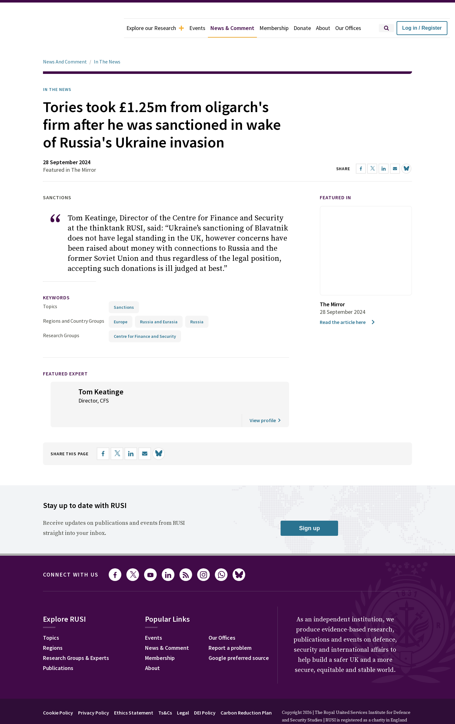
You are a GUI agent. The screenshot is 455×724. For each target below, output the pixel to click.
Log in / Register (422, 28)
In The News (107, 44)
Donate (302, 28)
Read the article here (348, 304)
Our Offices (348, 28)
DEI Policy (204, 695)
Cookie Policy (58, 695)
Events (197, 28)
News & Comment (232, 28)
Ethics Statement (133, 695)
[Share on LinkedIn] (130, 436)
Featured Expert (65, 356)
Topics (50, 288)
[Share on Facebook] (103, 436)
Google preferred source (239, 640)
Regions (53, 630)
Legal (183, 695)
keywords (56, 280)
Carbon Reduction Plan (246, 695)
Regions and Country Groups (73, 303)
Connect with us (71, 556)
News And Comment (65, 44)
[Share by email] (144, 436)
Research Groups (61, 317)
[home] (62, 28)
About (323, 28)
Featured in (335, 180)
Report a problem (230, 630)
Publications (58, 650)
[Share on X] (117, 436)
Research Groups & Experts (76, 640)
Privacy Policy (93, 695)
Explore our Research (155, 28)
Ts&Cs (165, 695)
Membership (273, 28)
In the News (57, 72)
